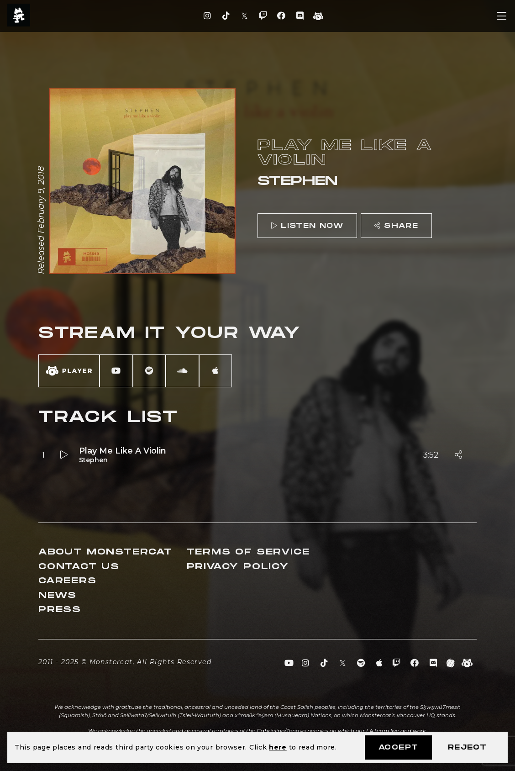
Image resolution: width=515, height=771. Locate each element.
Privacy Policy (238, 566)
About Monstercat (105, 552)
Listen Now (307, 226)
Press (59, 609)
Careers (67, 581)
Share (396, 226)
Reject (467, 747)
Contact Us (79, 566)
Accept (398, 747)
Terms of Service (248, 552)
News (57, 595)
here (278, 747)
